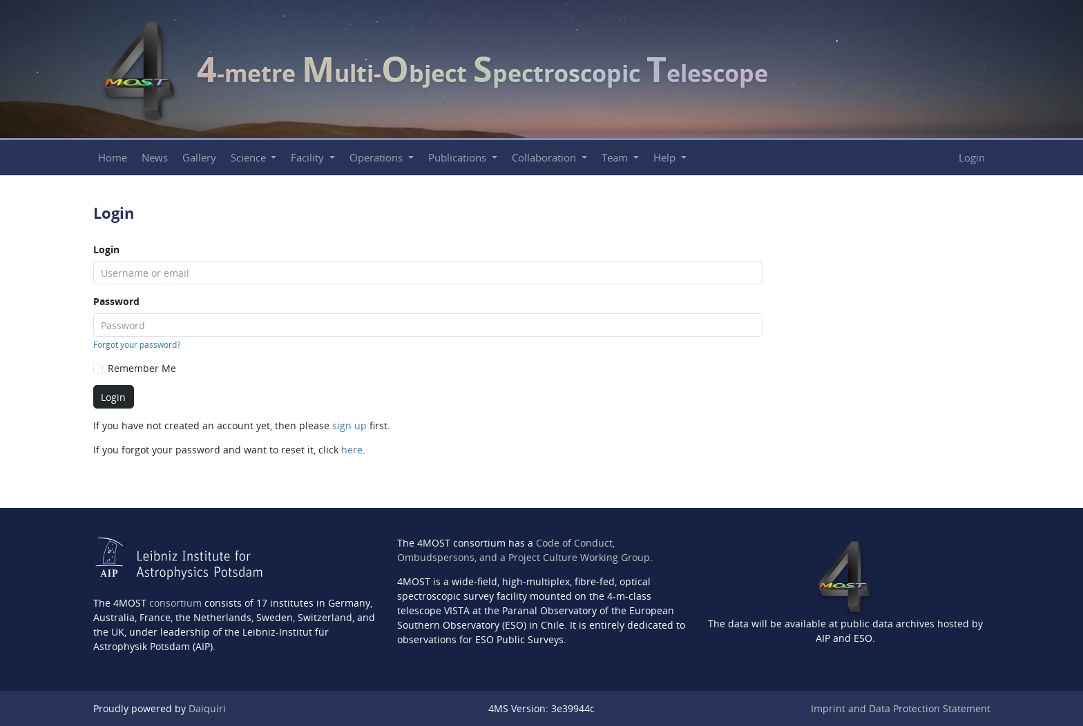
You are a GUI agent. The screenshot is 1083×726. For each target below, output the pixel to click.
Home (112, 157)
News (155, 157)
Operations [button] (377, 157)
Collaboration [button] (545, 157)
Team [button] (616, 157)
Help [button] (665, 157)
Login (972, 157)
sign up (349, 425)
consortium (175, 602)
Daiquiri (207, 708)
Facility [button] (309, 157)
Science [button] (250, 157)
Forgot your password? (136, 345)
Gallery (199, 157)
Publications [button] (458, 157)
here (352, 449)
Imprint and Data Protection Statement (900, 708)
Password (116, 301)
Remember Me (142, 368)
